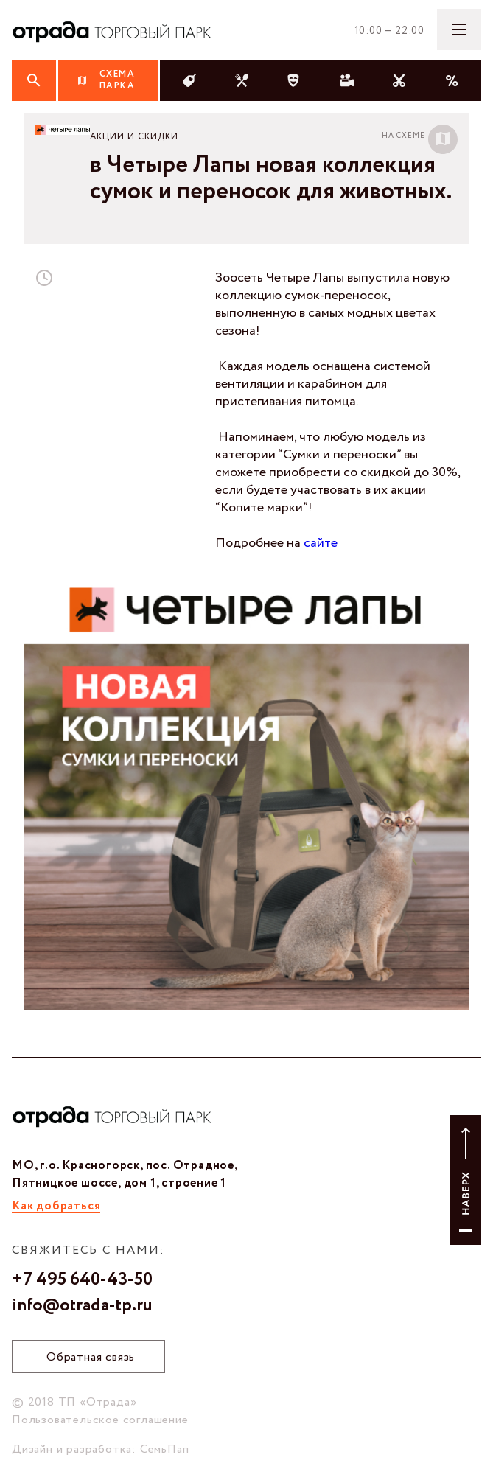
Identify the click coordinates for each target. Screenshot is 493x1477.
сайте (321, 543)
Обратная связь (90, 1357)
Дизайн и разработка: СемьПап (100, 1449)
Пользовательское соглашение (100, 1419)
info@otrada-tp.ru (82, 1306)
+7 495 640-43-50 (82, 1280)
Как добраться (56, 1206)
